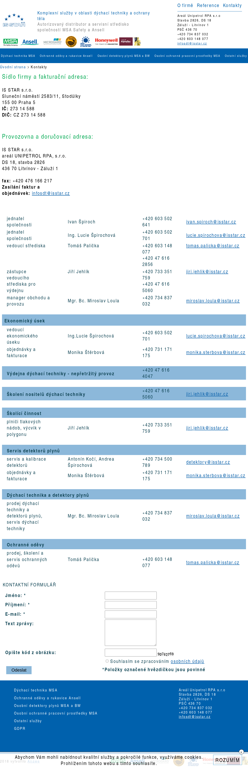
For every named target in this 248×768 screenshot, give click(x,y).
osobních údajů (187, 661)
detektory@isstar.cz (208, 461)
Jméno (13, 595)
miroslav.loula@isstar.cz (213, 300)
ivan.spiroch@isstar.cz (211, 221)
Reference (208, 5)
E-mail (12, 613)
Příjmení (15, 604)
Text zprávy (18, 623)
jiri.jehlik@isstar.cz (207, 271)
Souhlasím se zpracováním (155, 661)
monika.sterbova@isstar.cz (216, 352)
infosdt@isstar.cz (192, 43)
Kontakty (232, 5)
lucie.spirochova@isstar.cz (215, 235)
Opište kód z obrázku (30, 652)
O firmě (185, 5)
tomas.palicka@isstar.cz (213, 245)
